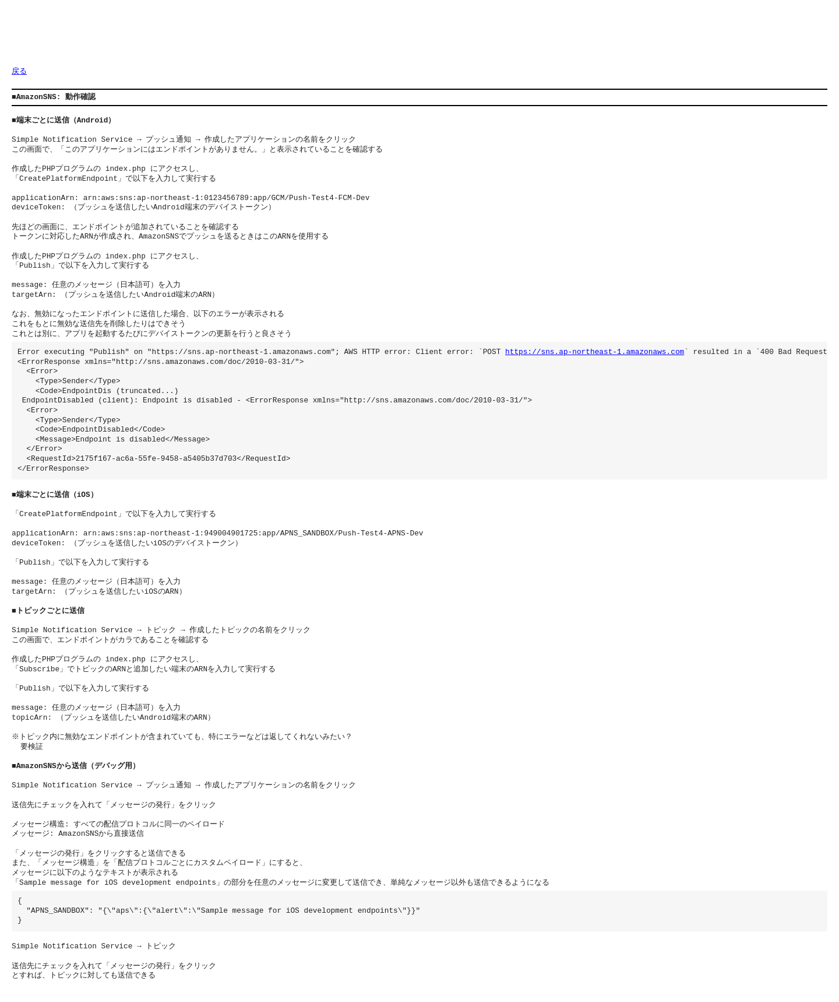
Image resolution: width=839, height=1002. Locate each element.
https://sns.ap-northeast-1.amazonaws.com (594, 352)
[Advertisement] (224, 38)
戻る (19, 71)
